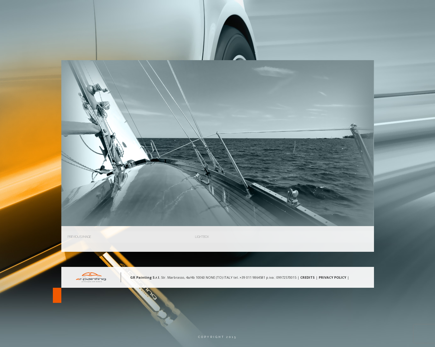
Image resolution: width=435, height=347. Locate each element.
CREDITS (307, 277)
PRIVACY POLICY (332, 277)
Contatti (357, 10)
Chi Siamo (247, 10)
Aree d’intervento (288, 10)
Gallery (327, 10)
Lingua (386, 10)
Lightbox (202, 237)
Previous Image (79, 237)
